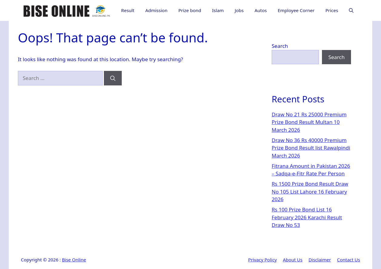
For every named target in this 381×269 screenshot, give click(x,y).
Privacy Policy (262, 260)
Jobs (239, 10)
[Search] (113, 78)
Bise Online (74, 260)
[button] (351, 10)
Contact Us (348, 260)
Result (127, 10)
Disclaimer (320, 260)
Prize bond (189, 10)
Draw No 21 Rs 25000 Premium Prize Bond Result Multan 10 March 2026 (309, 122)
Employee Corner (296, 10)
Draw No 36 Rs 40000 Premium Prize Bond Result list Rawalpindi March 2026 (311, 148)
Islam (218, 10)
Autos (260, 10)
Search (280, 45)
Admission (156, 10)
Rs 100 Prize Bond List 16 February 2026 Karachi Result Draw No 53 (307, 217)
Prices (331, 10)
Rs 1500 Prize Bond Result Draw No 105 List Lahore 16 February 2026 (310, 191)
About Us (293, 260)
